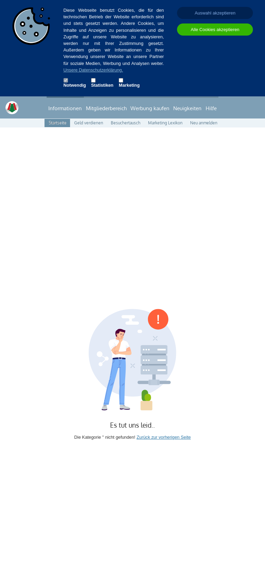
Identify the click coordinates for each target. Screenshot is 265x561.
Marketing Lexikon (165, 122)
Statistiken (99, 85)
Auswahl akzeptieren (215, 13)
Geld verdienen (88, 122)
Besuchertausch (125, 122)
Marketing (127, 85)
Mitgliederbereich (106, 108)
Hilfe (211, 108)
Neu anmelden (203, 122)
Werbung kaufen (149, 108)
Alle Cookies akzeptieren (215, 29)
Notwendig (72, 85)
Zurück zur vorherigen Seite (164, 437)
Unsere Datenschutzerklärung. (93, 70)
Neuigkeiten (187, 108)
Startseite (58, 122)
